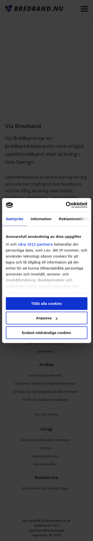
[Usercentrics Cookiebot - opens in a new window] (66, 205)
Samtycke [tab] (14, 219)
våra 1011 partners (35, 244)
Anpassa (47, 318)
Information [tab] (41, 219)
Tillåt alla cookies (46, 303)
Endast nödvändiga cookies (46, 333)
